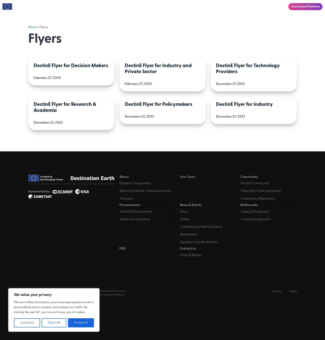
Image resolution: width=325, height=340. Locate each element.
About (109, 6)
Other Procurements (135, 219)
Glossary (126, 198)
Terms (293, 291)
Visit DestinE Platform (305, 6)
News (184, 211)
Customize (27, 322)
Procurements (180, 6)
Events (185, 219)
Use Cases (130, 6)
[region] (53, 310)
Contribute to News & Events (201, 227)
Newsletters (189, 234)
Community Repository (258, 198)
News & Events (209, 6)
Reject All (54, 322)
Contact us (275, 6)
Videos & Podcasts (255, 211)
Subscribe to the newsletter (261, 191)
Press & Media (190, 255)
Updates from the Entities (198, 242)
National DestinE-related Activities (145, 191)
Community (152, 6)
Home (32, 27)
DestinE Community (255, 183)
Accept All (81, 322)
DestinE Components (135, 183)
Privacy (277, 291)
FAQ (257, 6)
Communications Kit (256, 219)
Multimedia (237, 6)
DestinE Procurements (136, 211)
